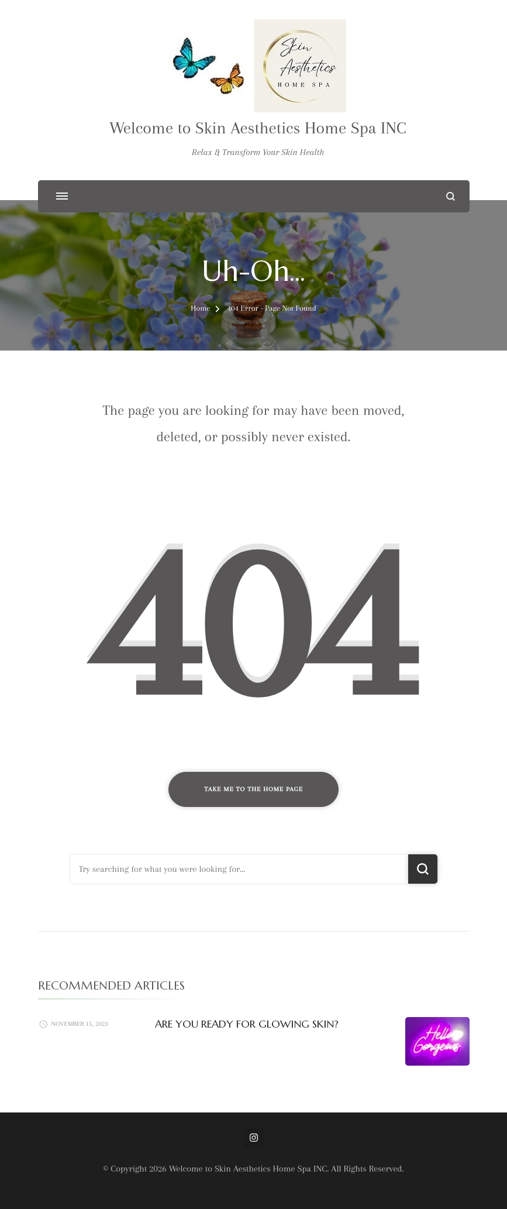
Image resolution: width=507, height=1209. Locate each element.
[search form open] (450, 196)
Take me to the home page (253, 789)
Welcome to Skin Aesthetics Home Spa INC (257, 128)
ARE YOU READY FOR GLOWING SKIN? (247, 1024)
